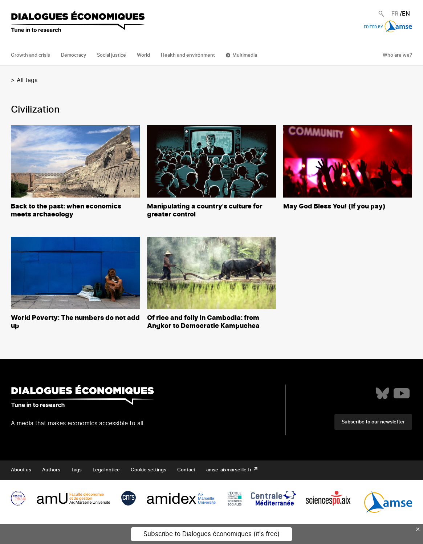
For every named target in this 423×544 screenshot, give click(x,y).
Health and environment (188, 55)
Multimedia (244, 55)
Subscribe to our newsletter (373, 422)
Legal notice (106, 470)
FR (394, 14)
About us (21, 470)
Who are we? (397, 55)
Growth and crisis (30, 55)
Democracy (73, 55)
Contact (186, 470)
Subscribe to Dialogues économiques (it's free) (211, 534)
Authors (51, 470)
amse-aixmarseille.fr (229, 470)
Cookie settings (148, 470)
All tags (27, 80)
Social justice (111, 55)
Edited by (388, 27)
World (143, 55)
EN (406, 14)
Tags (76, 470)
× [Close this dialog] (417, 529)
